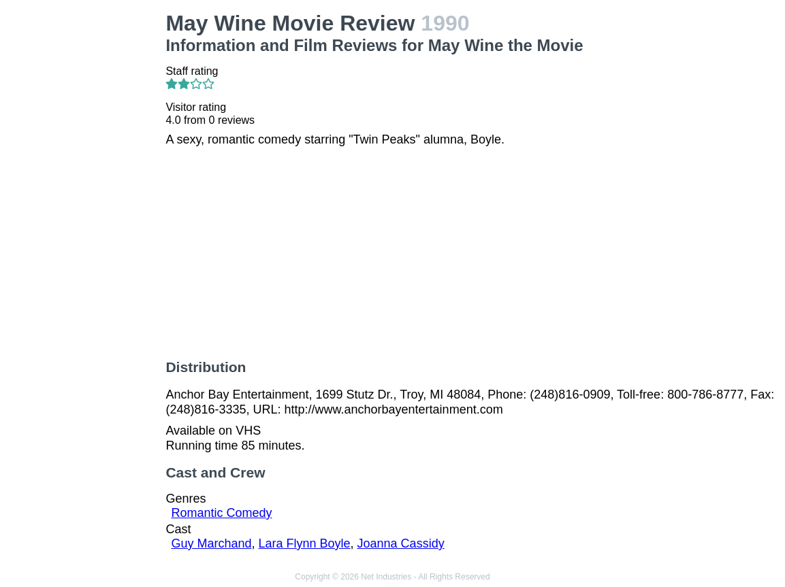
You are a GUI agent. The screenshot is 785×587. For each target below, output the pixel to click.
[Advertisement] (85, 215)
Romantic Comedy (221, 513)
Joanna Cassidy (401, 543)
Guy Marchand (211, 543)
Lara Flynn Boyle (304, 543)
